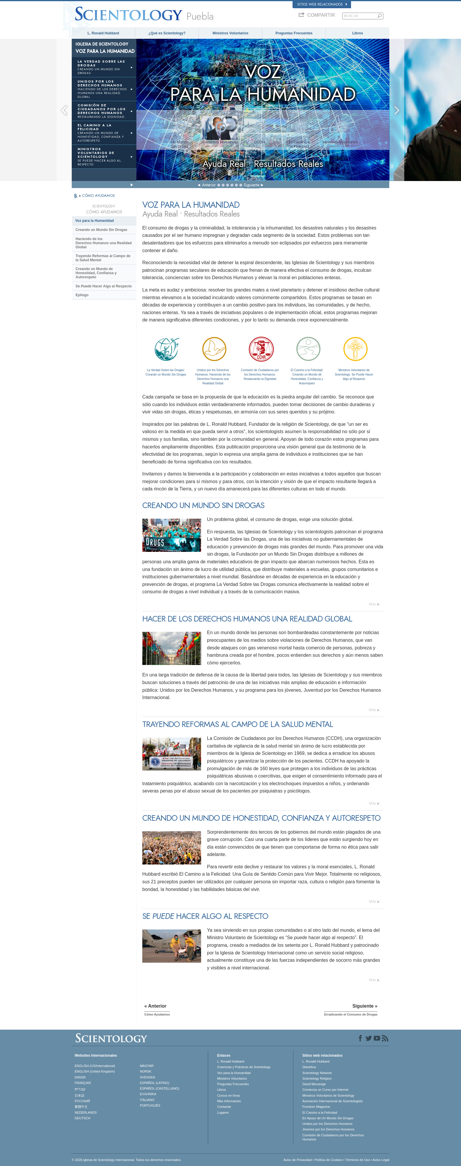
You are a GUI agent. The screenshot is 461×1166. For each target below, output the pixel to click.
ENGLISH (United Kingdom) (95, 1071)
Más (372, 604)
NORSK (145, 1071)
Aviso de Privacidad (297, 1160)
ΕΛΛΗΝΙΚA (148, 1094)
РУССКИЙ (82, 1101)
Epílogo (82, 295)
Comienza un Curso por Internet (325, 1089)
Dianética (309, 1067)
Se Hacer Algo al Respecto (104, 286)
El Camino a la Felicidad (319, 1112)
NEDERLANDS (86, 1112)
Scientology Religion (317, 1078)
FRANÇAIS (83, 1083)
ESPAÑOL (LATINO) (154, 1083)
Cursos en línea (228, 1095)
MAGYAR (147, 1066)
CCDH (259, 142)
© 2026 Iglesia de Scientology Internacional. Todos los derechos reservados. (126, 1160)
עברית (80, 1089)
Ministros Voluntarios (230, 33)
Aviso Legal (381, 1160)
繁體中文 (81, 1106)
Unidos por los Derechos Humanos (327, 1123)
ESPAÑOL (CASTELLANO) (159, 1088)
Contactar (224, 1106)
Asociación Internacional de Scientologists (332, 1101)
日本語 (79, 1095)
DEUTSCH (82, 1118)
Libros (357, 33)
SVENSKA (147, 1077)
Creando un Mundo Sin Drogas (101, 230)
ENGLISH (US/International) (95, 1066)
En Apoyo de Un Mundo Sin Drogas (327, 1118)
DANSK (80, 1077)
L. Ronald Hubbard (103, 33)
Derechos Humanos (219, 142)
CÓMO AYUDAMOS (98, 195)
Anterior (209, 185)
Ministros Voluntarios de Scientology (328, 1095)
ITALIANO (147, 1100)
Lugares (223, 1112)
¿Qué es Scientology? (167, 33)
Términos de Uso (357, 1160)
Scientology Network (317, 1073)
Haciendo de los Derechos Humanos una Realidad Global (104, 243)
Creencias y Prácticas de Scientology (243, 1067)
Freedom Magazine (316, 1106)
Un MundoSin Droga (179, 144)
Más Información (229, 1101)
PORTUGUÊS (150, 1105)
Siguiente (251, 185)
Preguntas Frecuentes (294, 33)
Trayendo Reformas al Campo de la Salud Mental (103, 258)
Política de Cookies (328, 1160)
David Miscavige (314, 1084)
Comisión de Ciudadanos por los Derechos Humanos (333, 1137)
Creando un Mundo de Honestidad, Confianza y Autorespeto (96, 273)
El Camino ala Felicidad (299, 144)
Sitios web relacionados (322, 4)
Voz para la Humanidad (94, 221)
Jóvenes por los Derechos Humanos (328, 1129)
